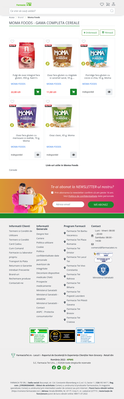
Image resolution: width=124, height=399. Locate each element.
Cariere (40, 238)
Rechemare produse (20, 278)
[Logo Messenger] (59, 368)
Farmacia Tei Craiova (72, 319)
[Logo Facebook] (54, 368)
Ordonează (90, 32)
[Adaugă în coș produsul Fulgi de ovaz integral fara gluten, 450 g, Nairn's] (37, 92)
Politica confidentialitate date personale (48, 255)
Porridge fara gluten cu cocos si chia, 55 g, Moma (97, 76)
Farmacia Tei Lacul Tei (75, 259)
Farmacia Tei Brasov (72, 311)
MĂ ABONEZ (101, 204)
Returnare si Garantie (20, 265)
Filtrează (107, 32)
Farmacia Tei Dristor (72, 250)
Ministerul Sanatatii (47, 290)
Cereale (13, 169)
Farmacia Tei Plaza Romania (75, 242)
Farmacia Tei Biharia (72, 285)
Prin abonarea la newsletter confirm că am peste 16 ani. (84, 192)
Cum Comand (16, 248)
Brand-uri (14, 274)
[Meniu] (11, 4)
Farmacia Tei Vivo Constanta (74, 268)
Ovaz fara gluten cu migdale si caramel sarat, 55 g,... (62, 76)
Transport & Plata (18, 261)
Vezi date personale (89, 196)
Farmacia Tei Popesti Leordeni (74, 294)
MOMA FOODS (18, 83)
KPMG (70, 359)
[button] (109, 92)
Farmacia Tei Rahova (72, 276)
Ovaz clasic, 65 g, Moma (62, 135)
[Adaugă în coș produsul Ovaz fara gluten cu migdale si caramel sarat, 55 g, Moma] (73, 92)
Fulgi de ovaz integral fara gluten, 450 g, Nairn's (26, 76)
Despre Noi (42, 233)
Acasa (11, 17)
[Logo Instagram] (64, 368)
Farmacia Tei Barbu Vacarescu (75, 233)
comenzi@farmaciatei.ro (104, 247)
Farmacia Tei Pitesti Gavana (75, 302)
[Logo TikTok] (69, 368)
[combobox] (62, 11)
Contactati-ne (16, 282)
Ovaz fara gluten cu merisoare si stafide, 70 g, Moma (26, 138)
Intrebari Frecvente (19, 269)
